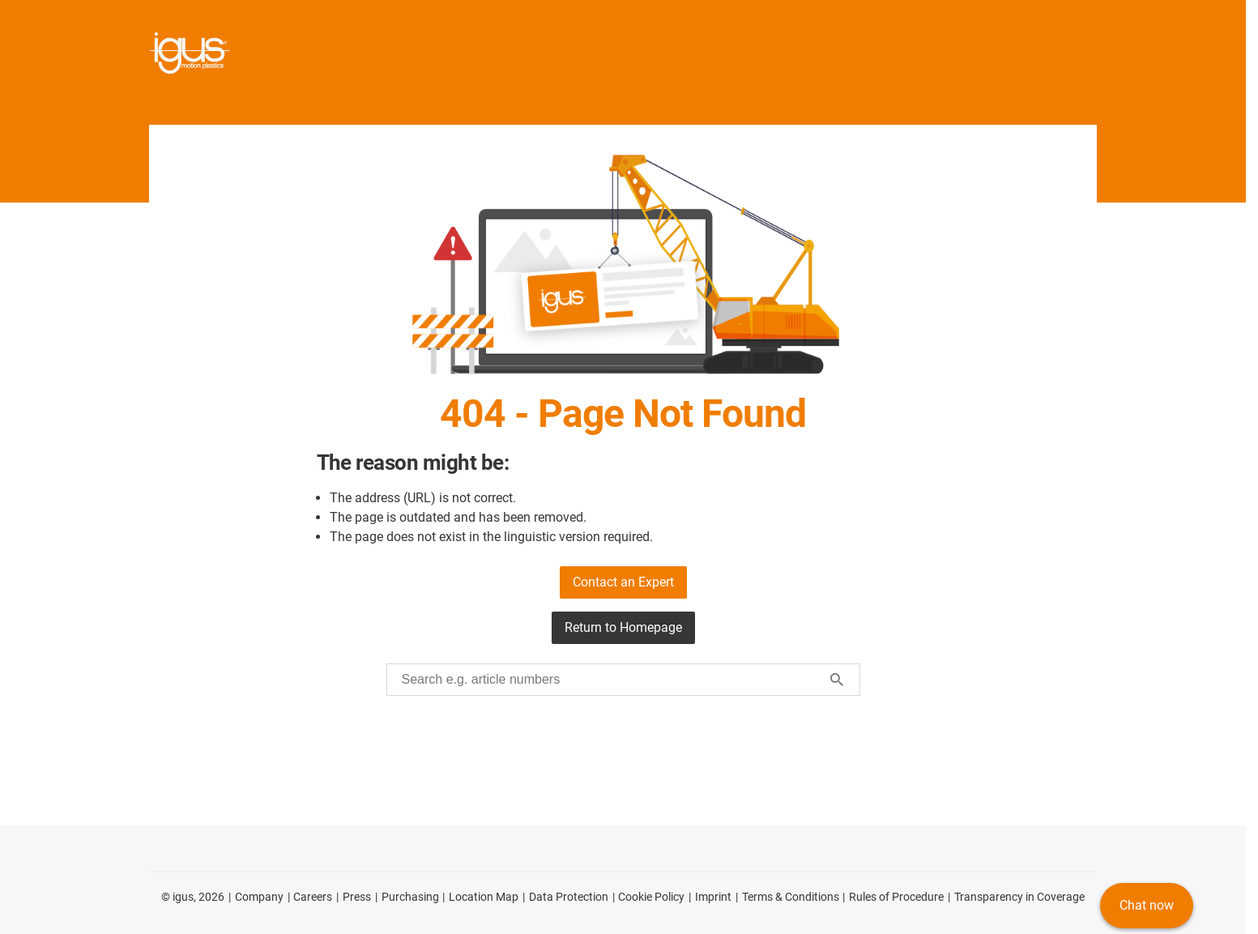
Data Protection (568, 896)
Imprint (713, 896)
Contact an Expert (623, 582)
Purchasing (410, 896)
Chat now (1146, 905)
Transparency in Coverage (1019, 896)
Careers (312, 896)
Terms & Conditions (790, 896)
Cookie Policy (651, 896)
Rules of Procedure (896, 896)
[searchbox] (610, 680)
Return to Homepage (623, 627)
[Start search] (836, 679)
